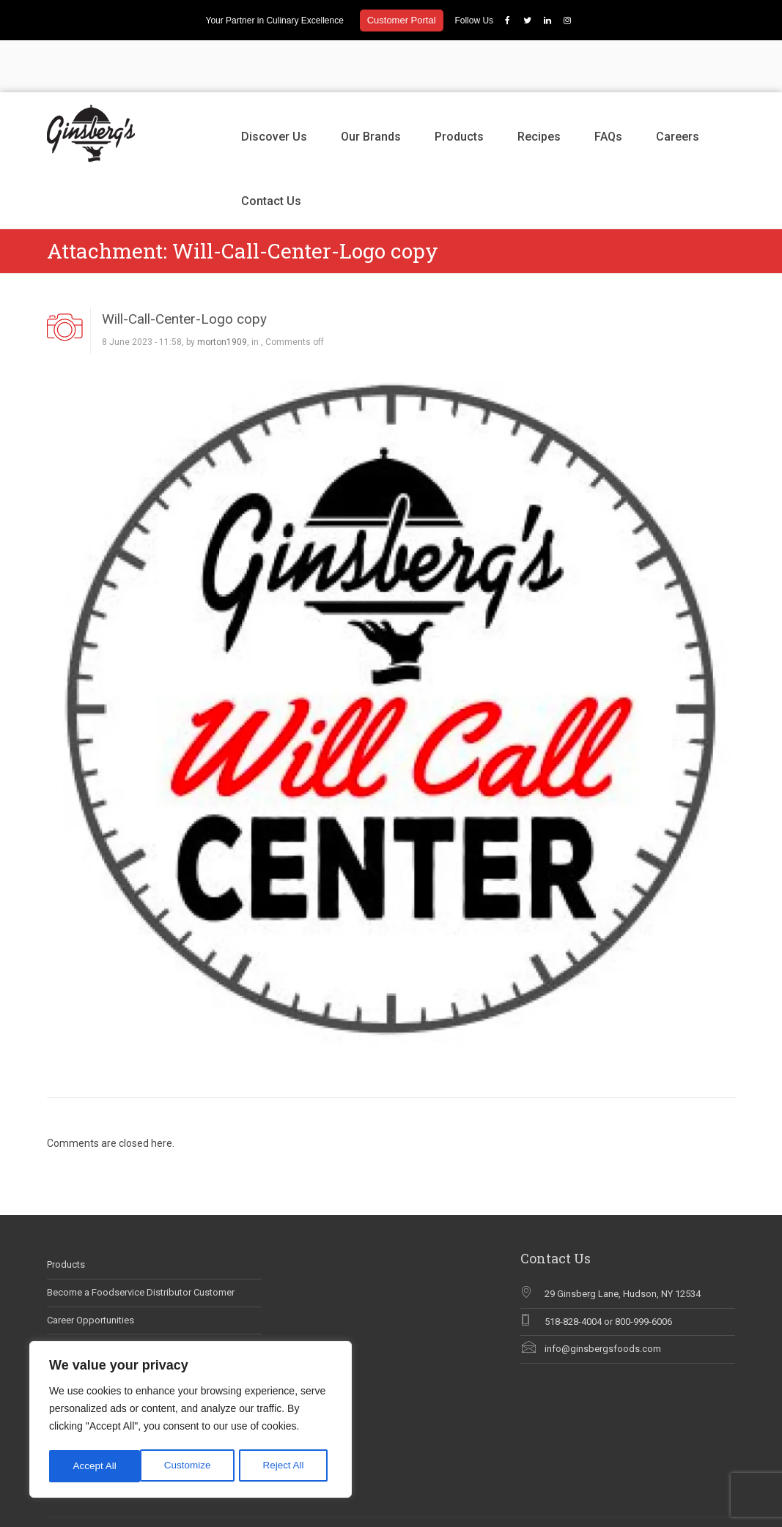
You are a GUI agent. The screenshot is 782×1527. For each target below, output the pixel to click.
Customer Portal (401, 20)
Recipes (539, 85)
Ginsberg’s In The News (96, 1295)
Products (459, 85)
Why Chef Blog (78, 1323)
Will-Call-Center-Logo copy (184, 267)
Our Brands (371, 85)
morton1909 (222, 291)
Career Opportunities (90, 1268)
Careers (677, 85)
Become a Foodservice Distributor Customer (141, 1241)
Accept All (287, 1466)
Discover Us (274, 85)
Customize (96, 1466)
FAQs (608, 85)
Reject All (192, 1466)
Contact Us (271, 149)
